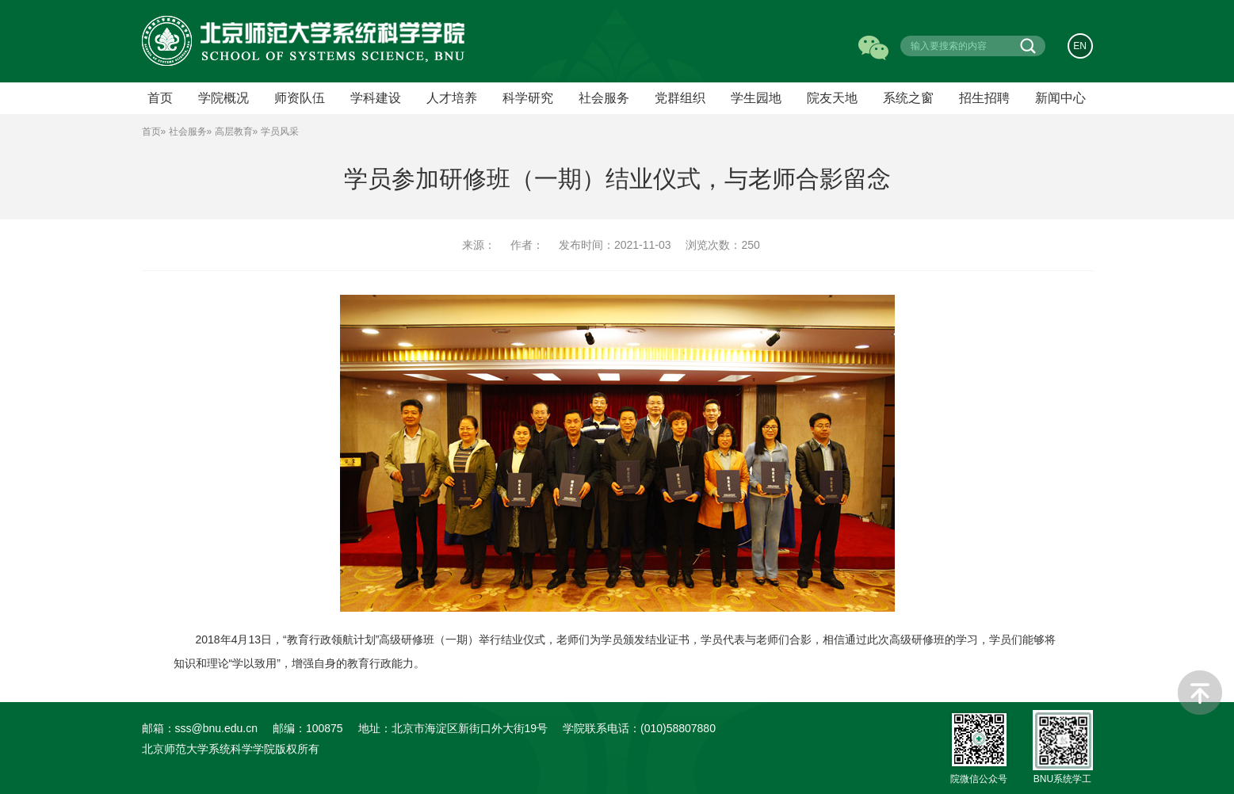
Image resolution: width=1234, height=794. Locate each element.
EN (1080, 46)
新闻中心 (1060, 98)
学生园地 (756, 98)
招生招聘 (984, 98)
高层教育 (234, 131)
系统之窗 (908, 98)
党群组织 (680, 98)
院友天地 (832, 98)
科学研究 (527, 98)
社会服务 (604, 98)
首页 (151, 131)
